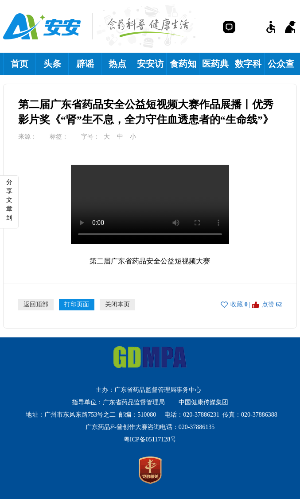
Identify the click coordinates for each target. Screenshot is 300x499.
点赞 (268, 304)
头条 (52, 64)
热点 (117, 64)
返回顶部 (35, 304)
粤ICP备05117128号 (150, 439)
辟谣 (85, 64)
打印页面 (76, 304)
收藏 (236, 304)
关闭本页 (117, 304)
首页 (19, 64)
